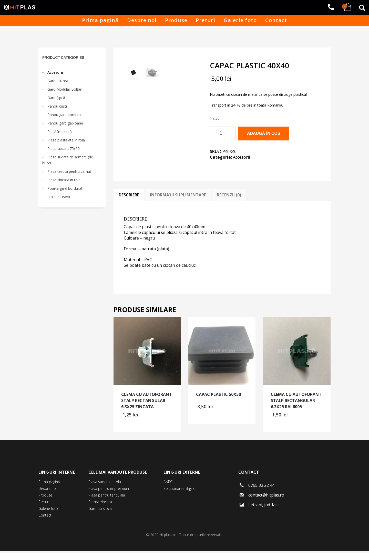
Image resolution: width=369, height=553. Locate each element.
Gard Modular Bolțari (64, 89)
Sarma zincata (100, 503)
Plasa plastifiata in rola (66, 140)
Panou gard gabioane (65, 123)
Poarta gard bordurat (65, 188)
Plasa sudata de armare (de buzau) (67, 160)
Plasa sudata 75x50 (63, 148)
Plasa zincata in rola (63, 179)
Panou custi (57, 106)
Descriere (129, 197)
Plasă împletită (59, 131)
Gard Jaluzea (57, 80)
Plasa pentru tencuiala (106, 497)
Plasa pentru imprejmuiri (108, 490)
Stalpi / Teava (58, 196)
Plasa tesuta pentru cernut (69, 171)
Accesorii (241, 157)
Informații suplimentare (178, 197)
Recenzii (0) (229, 197)
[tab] (129, 197)
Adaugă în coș (263, 133)
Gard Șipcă (56, 97)
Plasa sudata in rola (104, 483)
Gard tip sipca (100, 510)
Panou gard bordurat (64, 114)
